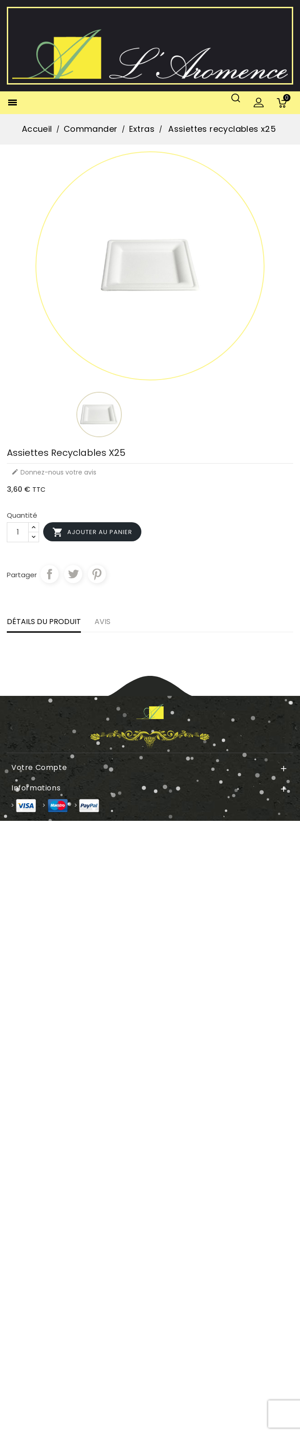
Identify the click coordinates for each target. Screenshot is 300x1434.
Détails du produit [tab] (44, 621)
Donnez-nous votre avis (53, 472)
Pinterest (97, 574)
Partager (49, 574)
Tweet (73, 574)
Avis (102, 621)
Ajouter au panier (92, 532)
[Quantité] (18, 532)
